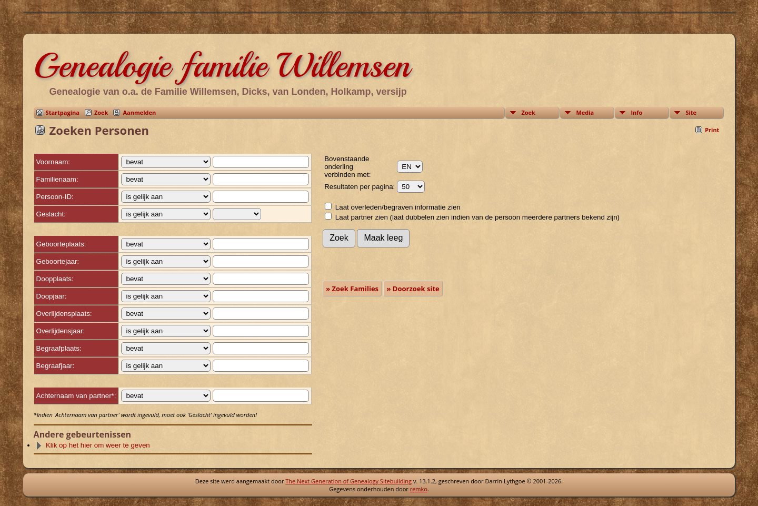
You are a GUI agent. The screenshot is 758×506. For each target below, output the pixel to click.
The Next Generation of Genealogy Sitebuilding (348, 481)
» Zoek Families (352, 288)
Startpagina (62, 112)
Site (690, 112)
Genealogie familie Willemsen (222, 65)
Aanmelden (139, 112)
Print (712, 130)
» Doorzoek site (412, 288)
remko (418, 489)
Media (585, 112)
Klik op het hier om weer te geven (92, 445)
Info (636, 112)
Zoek (101, 112)
